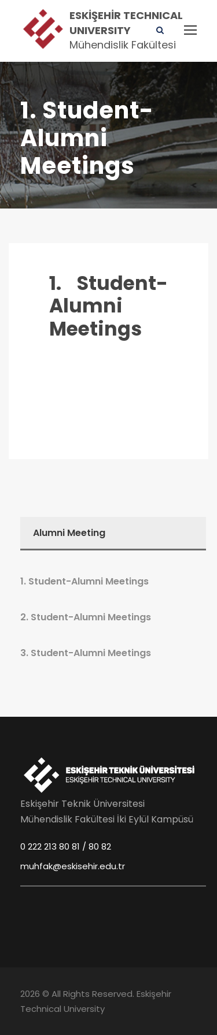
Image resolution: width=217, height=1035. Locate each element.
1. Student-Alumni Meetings (108, 306)
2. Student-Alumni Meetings (85, 617)
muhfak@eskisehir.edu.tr (72, 866)
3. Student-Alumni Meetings (85, 653)
